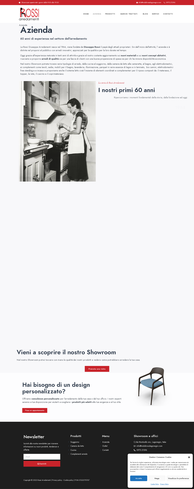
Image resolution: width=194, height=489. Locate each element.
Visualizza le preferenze (178, 478)
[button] (189, 457)
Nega (157, 478)
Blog (141, 14)
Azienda (85, 14)
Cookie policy (68, 480)
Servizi (153, 14)
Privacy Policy (164, 484)
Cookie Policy (155, 484)
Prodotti (100, 14)
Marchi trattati (122, 14)
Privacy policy (57, 480)
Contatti (167, 14)
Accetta (138, 478)
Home (73, 14)
